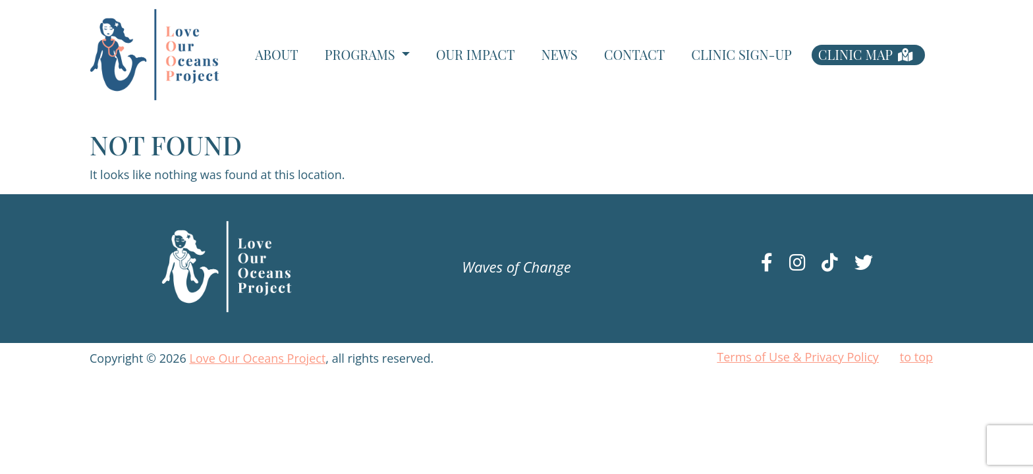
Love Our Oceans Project (258, 358)
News (559, 54)
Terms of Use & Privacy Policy (798, 357)
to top (916, 357)
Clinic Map (855, 54)
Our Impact (475, 54)
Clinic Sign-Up (741, 54)
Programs (362, 54)
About (276, 54)
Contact (634, 54)
